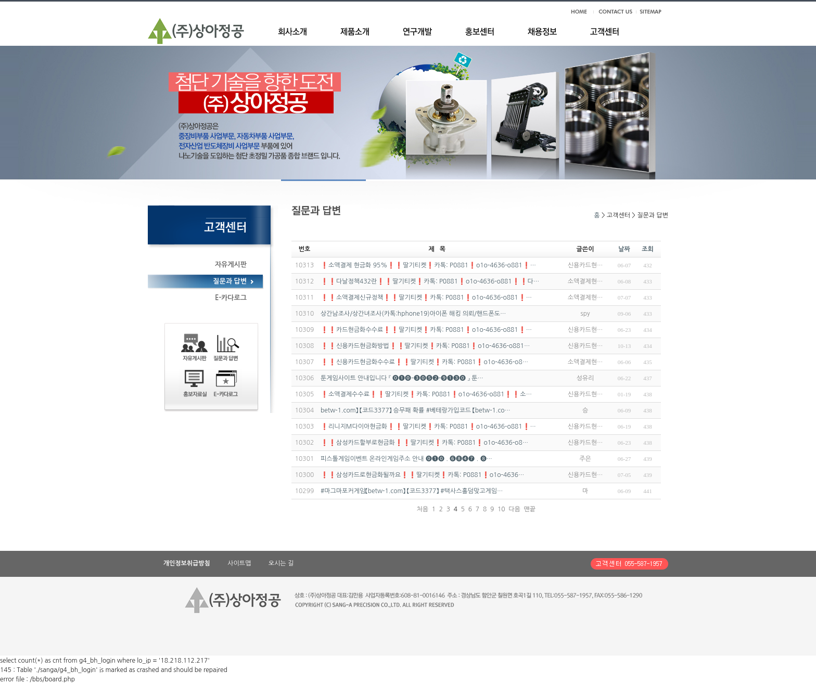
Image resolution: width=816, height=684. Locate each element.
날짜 (624, 249)
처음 (422, 509)
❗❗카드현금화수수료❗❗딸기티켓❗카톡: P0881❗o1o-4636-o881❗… (426, 330)
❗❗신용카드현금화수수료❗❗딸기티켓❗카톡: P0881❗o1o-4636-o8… (424, 362)
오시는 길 (281, 563)
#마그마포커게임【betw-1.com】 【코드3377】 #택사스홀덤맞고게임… (412, 491)
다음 (514, 509)
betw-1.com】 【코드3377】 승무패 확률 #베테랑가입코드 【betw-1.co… (416, 410)
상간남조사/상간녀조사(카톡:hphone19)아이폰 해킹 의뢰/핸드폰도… (413, 314)
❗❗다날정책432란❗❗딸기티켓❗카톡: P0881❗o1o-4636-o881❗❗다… (430, 281)
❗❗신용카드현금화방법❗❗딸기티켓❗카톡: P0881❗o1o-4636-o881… (425, 346)
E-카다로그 (231, 297)
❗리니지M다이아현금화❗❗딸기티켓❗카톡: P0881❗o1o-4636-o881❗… (428, 426)
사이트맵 (239, 563)
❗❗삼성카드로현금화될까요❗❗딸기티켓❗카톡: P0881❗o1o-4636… (422, 475)
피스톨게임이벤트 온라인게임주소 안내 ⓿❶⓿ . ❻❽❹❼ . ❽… (406, 459)
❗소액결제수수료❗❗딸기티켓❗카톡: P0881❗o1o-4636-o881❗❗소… (426, 394)
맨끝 (530, 509)
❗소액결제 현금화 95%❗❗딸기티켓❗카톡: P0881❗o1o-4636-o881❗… (428, 265)
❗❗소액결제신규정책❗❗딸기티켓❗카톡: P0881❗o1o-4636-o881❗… (426, 297)
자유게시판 (231, 264)
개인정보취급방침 (186, 563)
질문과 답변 (230, 281)
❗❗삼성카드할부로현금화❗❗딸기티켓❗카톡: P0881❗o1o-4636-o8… (424, 443)
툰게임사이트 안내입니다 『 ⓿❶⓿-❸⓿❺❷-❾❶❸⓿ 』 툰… (402, 378)
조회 (648, 249)
